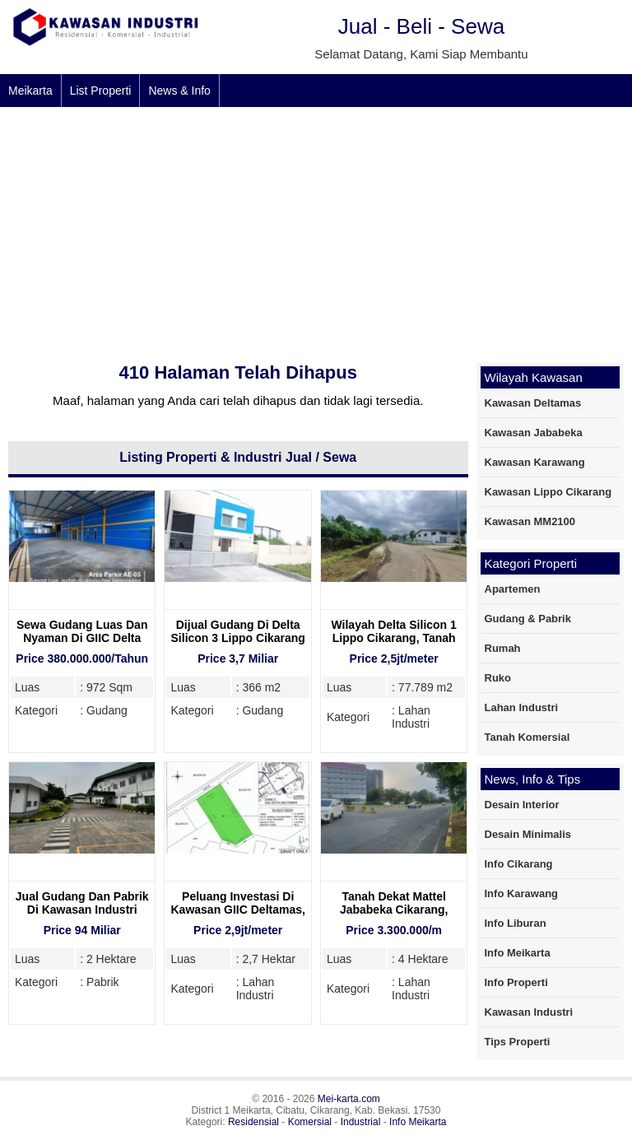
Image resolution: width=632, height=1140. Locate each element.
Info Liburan (515, 923)
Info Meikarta (518, 953)
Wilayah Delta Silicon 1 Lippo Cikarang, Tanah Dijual (393, 638)
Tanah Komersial (527, 737)
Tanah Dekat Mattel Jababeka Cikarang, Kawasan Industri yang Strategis (394, 916)
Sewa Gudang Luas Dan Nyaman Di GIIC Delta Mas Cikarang (81, 638)
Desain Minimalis (528, 834)
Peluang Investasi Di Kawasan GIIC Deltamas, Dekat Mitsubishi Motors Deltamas (238, 916)
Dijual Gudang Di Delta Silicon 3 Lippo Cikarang (238, 631)
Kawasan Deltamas (533, 403)
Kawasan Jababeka (534, 432)
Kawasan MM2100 (530, 521)
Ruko (498, 678)
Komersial (310, 1122)
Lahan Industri (522, 707)
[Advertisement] (316, 230)
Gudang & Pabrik (528, 618)
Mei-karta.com (349, 1099)
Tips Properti (518, 1041)
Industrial (361, 1122)
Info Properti (516, 982)
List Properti (101, 90)
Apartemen (513, 589)
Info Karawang (522, 893)
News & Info (179, 90)
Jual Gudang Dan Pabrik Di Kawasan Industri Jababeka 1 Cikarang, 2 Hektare (82, 916)
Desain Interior (522, 804)
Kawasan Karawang (535, 462)
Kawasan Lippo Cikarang (548, 492)
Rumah (503, 648)
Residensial (253, 1122)
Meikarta (30, 90)
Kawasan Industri (529, 1012)
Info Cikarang (519, 864)
